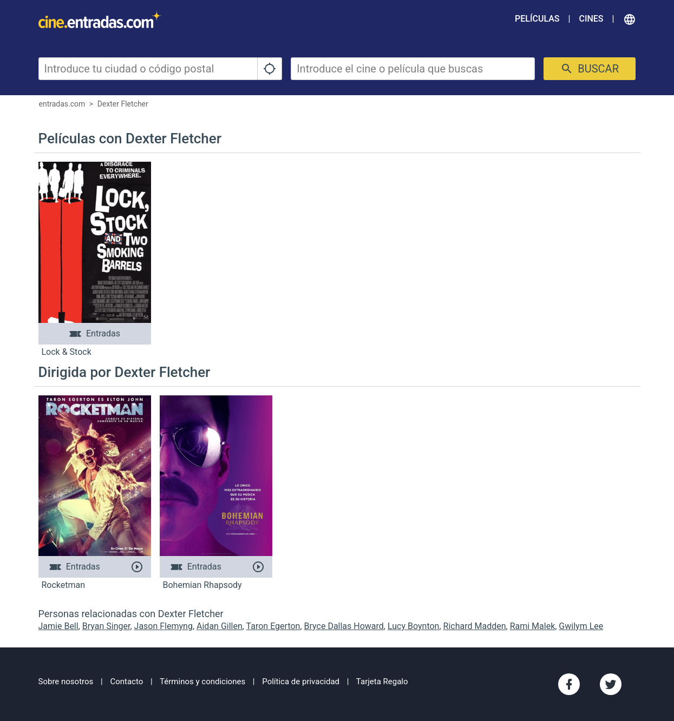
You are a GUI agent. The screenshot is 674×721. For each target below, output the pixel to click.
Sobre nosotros (66, 681)
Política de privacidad (300, 681)
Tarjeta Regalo (382, 681)
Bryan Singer (106, 626)
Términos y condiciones (202, 681)
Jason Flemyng (163, 626)
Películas (537, 19)
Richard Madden (474, 626)
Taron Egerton (273, 626)
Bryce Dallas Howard (344, 626)
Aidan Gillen (220, 626)
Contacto (126, 681)
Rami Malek (532, 626)
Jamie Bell (58, 626)
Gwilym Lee (581, 626)
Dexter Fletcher (122, 104)
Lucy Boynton (413, 626)
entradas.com (62, 104)
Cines (591, 19)
